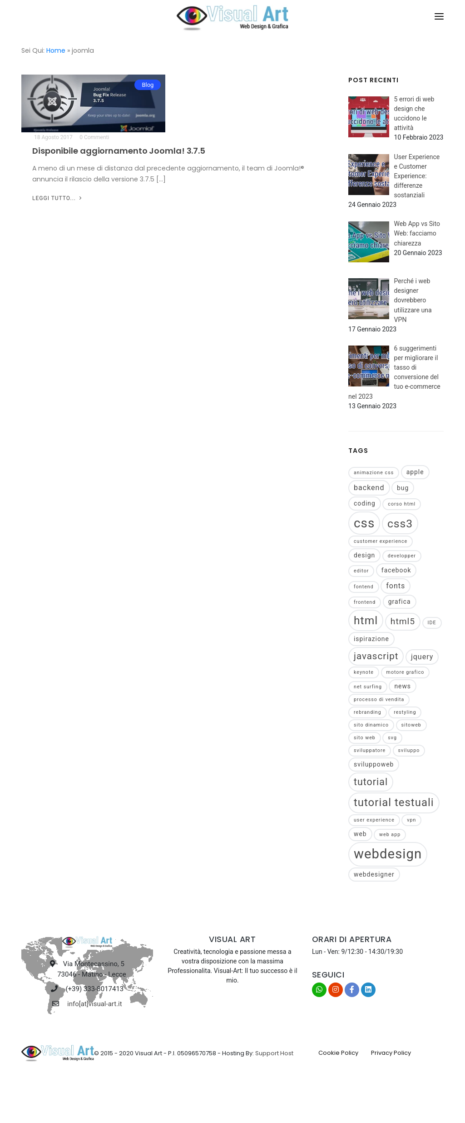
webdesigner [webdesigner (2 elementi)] (374, 874)
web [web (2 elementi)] (360, 833)
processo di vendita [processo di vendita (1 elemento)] (379, 699)
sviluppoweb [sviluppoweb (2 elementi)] (374, 764)
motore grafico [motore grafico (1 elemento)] (405, 672)
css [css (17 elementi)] (364, 523)
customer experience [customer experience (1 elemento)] (380, 541)
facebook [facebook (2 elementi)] (396, 570)
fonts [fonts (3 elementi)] (395, 586)
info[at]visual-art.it (94, 1004)
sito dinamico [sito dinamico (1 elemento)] (371, 725)
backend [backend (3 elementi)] (369, 487)
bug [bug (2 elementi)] (403, 487)
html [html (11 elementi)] (366, 620)
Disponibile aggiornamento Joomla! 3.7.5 (118, 150)
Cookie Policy (338, 1052)
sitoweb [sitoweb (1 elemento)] (411, 725)
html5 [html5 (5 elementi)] (403, 621)
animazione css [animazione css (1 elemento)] (374, 473)
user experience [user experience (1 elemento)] (374, 820)
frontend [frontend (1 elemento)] (365, 602)
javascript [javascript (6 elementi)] (376, 656)
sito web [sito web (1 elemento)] (365, 738)
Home (55, 50)
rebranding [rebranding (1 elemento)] (367, 712)
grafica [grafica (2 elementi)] (399, 601)
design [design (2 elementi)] (364, 555)
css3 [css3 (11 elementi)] (400, 523)
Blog (147, 84)
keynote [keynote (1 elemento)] (364, 672)
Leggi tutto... (58, 198)
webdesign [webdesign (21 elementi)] (388, 854)
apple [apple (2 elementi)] (415, 472)
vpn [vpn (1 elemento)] (411, 820)
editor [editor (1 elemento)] (361, 571)
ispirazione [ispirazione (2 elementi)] (371, 638)
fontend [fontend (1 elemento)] (364, 587)
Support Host (274, 1053)
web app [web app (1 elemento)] (390, 834)
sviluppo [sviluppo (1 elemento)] (409, 750)
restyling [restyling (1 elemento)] (405, 712)
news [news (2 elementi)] (402, 686)
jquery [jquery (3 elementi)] (422, 656)
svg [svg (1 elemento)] (392, 738)
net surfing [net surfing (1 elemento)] (368, 687)
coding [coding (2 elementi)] (365, 503)
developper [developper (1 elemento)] (402, 556)
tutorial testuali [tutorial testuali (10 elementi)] (394, 802)
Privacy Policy (391, 1052)
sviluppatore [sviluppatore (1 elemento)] (370, 750)
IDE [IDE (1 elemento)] (432, 623)
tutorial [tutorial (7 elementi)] (371, 781)
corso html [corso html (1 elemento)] (402, 504)
